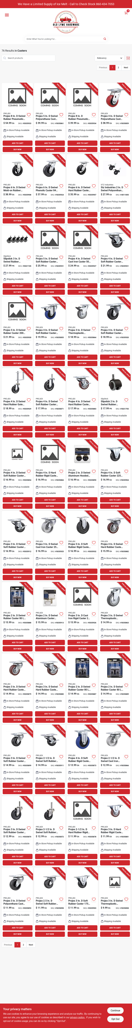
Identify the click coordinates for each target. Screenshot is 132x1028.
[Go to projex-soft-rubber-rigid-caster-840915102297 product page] (82, 760)
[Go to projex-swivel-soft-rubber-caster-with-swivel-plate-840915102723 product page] (115, 332)
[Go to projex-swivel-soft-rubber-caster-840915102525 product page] (49, 903)
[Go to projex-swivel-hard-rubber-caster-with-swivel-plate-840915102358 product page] (17, 688)
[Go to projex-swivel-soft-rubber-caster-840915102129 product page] (49, 332)
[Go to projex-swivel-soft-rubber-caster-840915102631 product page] (49, 760)
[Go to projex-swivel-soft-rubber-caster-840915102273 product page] (49, 403)
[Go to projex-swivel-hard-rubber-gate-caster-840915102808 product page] (17, 403)
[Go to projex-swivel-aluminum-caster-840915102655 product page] (49, 617)
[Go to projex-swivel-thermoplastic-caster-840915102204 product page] (82, 332)
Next (126, 67)
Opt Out (115, 1019)
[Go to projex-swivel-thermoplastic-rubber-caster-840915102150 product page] (115, 903)
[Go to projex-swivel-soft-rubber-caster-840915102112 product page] (17, 475)
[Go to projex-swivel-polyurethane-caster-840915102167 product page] (115, 118)
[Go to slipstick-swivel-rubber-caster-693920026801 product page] (115, 403)
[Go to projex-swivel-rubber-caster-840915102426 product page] (82, 688)
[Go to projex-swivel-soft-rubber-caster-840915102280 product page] (49, 831)
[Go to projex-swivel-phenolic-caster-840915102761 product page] (49, 189)
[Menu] (7, 15)
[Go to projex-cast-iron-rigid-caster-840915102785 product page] (82, 617)
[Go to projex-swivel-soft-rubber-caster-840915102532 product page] (17, 760)
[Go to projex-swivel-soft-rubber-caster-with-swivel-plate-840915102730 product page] (115, 261)
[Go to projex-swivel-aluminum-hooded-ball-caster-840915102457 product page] (82, 475)
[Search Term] (66, 39)
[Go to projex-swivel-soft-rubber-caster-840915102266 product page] (17, 831)
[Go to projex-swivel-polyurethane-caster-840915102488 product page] (17, 903)
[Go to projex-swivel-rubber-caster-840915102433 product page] (17, 617)
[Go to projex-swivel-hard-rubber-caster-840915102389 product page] (115, 546)
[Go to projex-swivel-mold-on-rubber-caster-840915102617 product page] (17, 189)
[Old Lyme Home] (66, 22)
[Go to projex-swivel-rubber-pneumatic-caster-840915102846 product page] (17, 118)
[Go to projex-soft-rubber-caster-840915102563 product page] (82, 903)
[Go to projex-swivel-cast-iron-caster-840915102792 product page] (82, 261)
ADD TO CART (17, 143)
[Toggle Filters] (128, 58)
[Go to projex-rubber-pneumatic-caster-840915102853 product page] (82, 118)
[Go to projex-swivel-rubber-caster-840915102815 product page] (17, 332)
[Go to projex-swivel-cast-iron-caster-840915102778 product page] (49, 546)
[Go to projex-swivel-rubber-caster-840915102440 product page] (115, 688)
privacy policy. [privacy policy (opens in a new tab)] (77, 1017)
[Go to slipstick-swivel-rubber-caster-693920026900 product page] (17, 261)
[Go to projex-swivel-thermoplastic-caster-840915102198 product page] (115, 617)
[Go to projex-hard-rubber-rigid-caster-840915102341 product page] (82, 831)
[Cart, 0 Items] (126, 13)
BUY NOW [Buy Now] (17, 149)
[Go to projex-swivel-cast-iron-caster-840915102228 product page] (115, 760)
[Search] (105, 38)
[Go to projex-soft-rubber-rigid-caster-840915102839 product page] (82, 546)
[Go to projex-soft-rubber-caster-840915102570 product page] (115, 475)
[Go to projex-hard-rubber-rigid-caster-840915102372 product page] (115, 831)
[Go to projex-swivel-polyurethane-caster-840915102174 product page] (49, 118)
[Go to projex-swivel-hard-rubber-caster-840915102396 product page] (82, 403)
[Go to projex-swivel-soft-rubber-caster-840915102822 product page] (49, 261)
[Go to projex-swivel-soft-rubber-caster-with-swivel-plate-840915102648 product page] (17, 546)
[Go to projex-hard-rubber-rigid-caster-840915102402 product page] (49, 475)
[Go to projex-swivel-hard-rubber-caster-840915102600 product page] (82, 189)
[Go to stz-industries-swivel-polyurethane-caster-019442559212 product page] (115, 189)
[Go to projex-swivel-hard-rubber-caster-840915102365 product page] (49, 688)
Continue (115, 1010)
